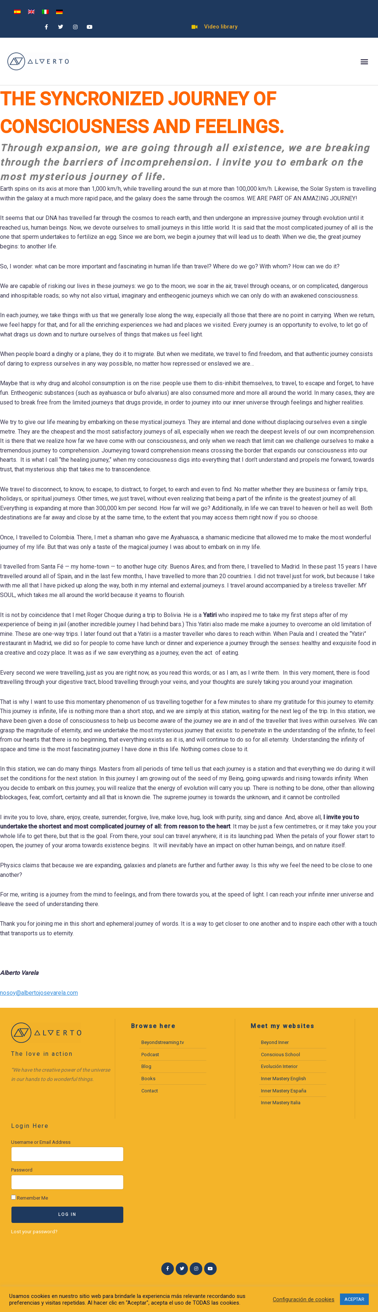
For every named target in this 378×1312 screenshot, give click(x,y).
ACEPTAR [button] (354, 1299)
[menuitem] (17, 12)
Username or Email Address (41, 1142)
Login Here (30, 1125)
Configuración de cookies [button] (303, 1299)
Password (21, 1170)
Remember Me (29, 1198)
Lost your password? (34, 1231)
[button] (364, 61)
